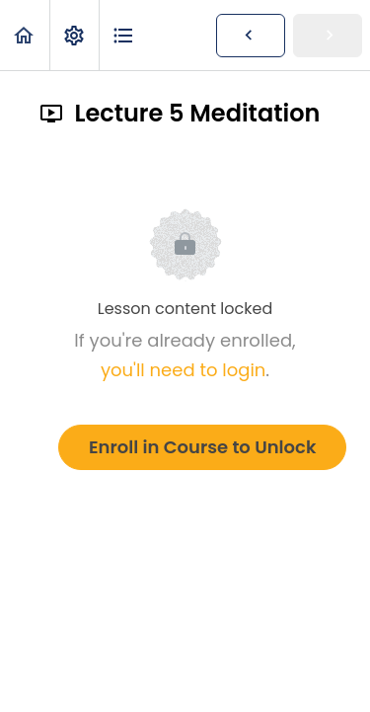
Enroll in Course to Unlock (202, 447)
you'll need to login (183, 369)
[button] (24, 35)
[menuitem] (74, 35)
